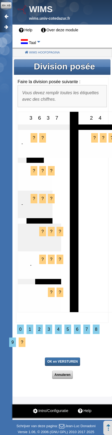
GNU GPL (59, 432)
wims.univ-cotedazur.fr (49, 18)
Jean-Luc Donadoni (80, 426)
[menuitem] (26, 30)
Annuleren (62, 375)
